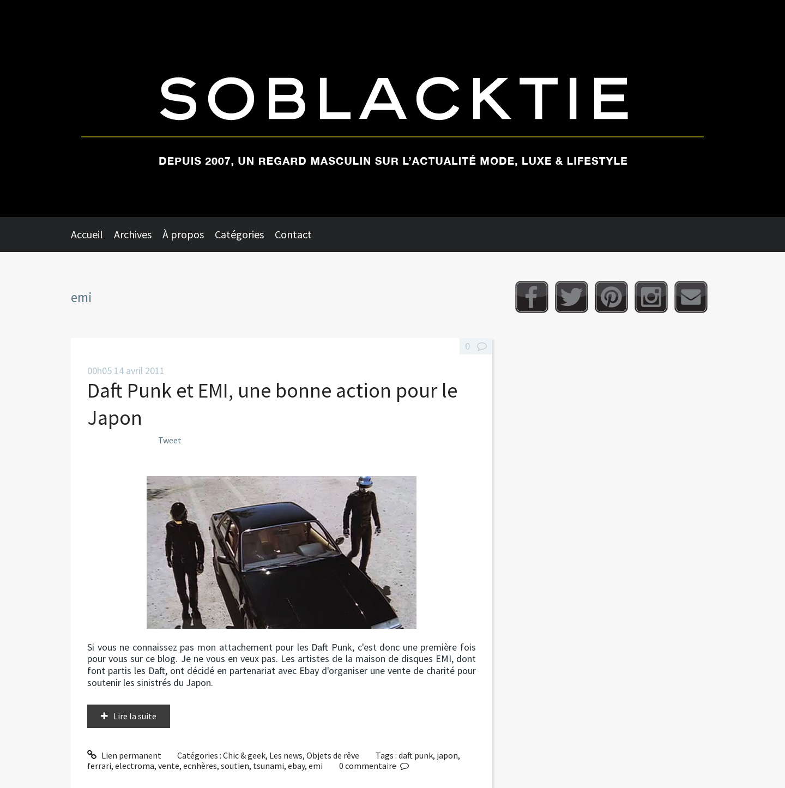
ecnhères (200, 765)
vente (168, 765)
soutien (235, 765)
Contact (293, 234)
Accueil (87, 234)
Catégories (239, 234)
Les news (286, 755)
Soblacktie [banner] (392, 108)
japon (447, 755)
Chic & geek (244, 755)
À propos (183, 234)
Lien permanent (124, 755)
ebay (296, 765)
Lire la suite (134, 716)
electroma (134, 765)
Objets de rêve (332, 755)
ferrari (99, 765)
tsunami (268, 765)
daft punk (415, 755)
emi (316, 765)
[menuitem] (92, 234)
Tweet (170, 440)
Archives (133, 234)
